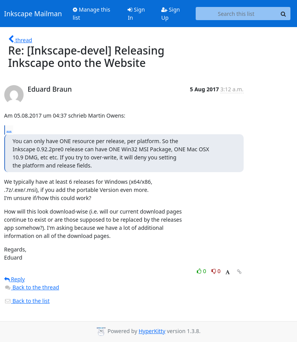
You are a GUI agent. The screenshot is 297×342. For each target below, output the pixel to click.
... (9, 129)
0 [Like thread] (202, 271)
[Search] (283, 13)
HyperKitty (151, 331)
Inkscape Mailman (33, 13)
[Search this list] (236, 13)
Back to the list (27, 300)
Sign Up (170, 13)
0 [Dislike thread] (216, 271)
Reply (14, 279)
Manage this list (91, 13)
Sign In (136, 13)
